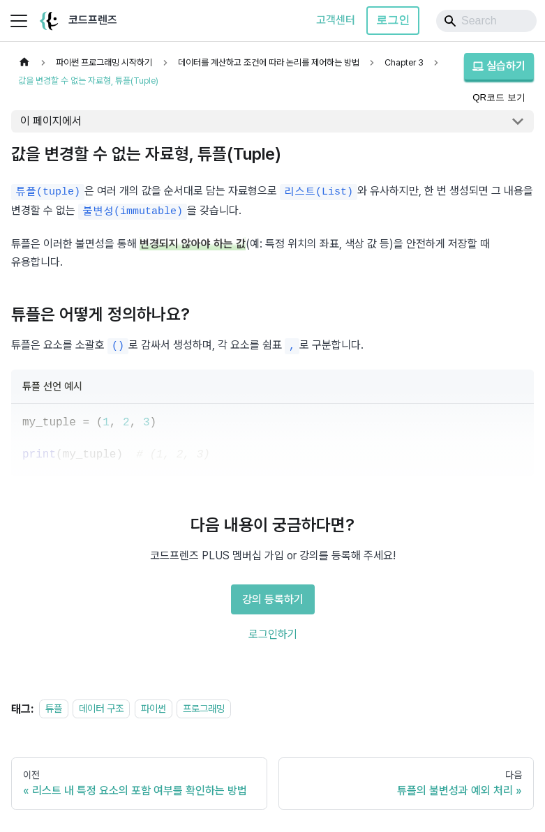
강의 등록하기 (273, 599)
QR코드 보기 (498, 97)
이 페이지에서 (51, 121)
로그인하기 (272, 634)
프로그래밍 (204, 709)
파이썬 (153, 709)
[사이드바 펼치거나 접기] (18, 20)
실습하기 (498, 66)
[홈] (24, 62)
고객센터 (335, 20)
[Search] (486, 21)
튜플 (53, 709)
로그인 (393, 20)
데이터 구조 (101, 709)
